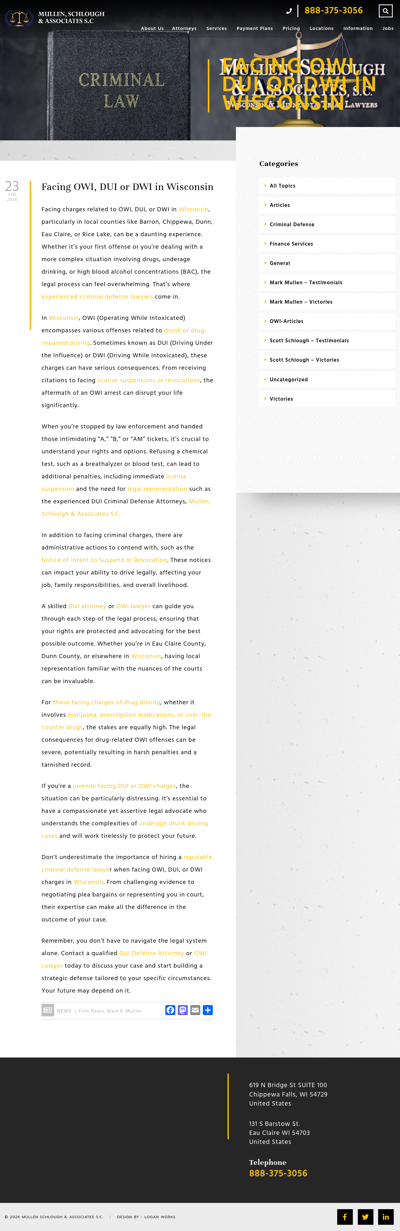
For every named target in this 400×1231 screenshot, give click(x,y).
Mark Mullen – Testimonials (306, 283)
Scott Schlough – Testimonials (309, 341)
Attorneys (184, 29)
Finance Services (291, 244)
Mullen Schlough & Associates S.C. (62, 1217)
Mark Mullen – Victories (301, 302)
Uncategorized (289, 380)
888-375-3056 (278, 1174)
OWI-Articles (286, 321)
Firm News (91, 1011)
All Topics (283, 186)
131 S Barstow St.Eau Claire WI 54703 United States (279, 1133)
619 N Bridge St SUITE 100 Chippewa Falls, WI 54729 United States (288, 1094)
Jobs (388, 29)
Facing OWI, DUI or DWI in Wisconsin (128, 187)
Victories (281, 399)
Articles (280, 205)
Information (358, 29)
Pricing (291, 29)
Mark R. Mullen (124, 1011)
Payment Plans (255, 29)
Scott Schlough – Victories (304, 360)
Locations (322, 29)
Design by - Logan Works (146, 1217)
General (280, 263)
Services (217, 29)
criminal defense (292, 225)
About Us (152, 29)
